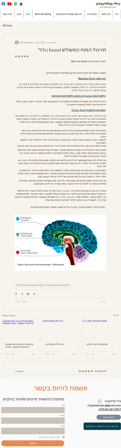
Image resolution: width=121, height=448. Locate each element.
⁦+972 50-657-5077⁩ (109, 409)
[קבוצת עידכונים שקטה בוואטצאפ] (102, 426)
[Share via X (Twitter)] (22, 294)
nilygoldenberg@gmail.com (104, 405)
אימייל (63, 415)
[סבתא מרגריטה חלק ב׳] (100, 330)
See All (116, 315)
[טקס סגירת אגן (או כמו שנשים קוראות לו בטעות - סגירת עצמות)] (20, 330)
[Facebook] (3, 3)
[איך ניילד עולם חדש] (60, 330)
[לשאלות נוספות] (109, 417)
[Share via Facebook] (16, 294)
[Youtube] (9, 3)
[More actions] (104, 42)
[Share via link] (34, 294)
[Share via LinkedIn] (28, 294)
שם (64, 405)
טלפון (63, 426)
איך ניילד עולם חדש (55, 344)
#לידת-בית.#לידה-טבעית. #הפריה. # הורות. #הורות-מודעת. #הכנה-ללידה (42, 285)
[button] (21, 3)
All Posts (7, 25)
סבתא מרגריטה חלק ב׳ (97, 344)
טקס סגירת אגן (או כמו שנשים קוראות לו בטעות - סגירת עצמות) (19, 345)
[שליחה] (32, 443)
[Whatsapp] (15, 3)
